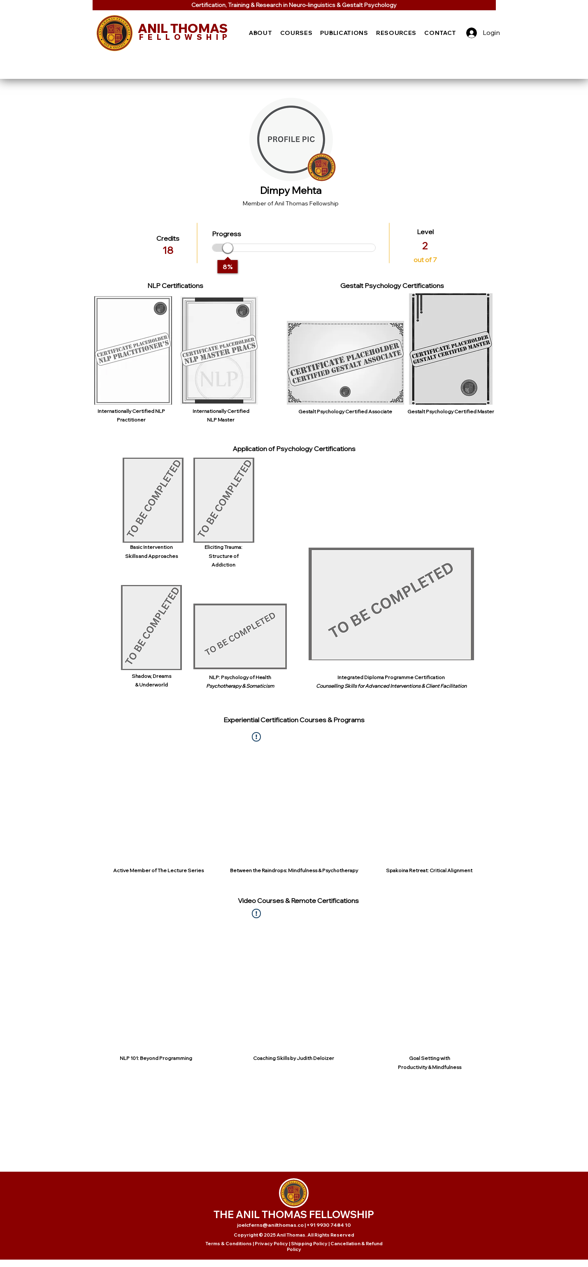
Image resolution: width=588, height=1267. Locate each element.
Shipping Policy (309, 1243)
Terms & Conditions (228, 1243)
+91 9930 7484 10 (329, 1225)
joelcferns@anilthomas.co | (272, 1225)
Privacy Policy (271, 1243)
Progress (226, 233)
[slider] (228, 248)
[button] (261, 33)
